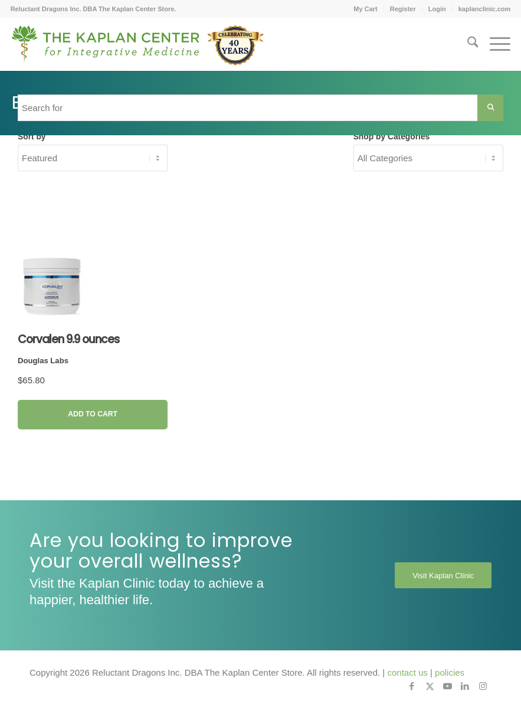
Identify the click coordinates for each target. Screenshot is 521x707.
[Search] (467, 44)
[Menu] (494, 44)
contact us (407, 672)
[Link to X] (429, 686)
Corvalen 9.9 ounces (68, 339)
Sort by (32, 136)
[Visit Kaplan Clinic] (443, 575)
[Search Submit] (490, 108)
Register (403, 8)
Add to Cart (92, 414)
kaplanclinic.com (484, 8)
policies (449, 672)
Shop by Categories (391, 136)
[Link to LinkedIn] (465, 686)
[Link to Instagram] (482, 686)
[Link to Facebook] (412, 686)
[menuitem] (366, 9)
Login (437, 8)
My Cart (365, 8)
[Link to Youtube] (447, 686)
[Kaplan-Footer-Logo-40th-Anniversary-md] (137, 48)
